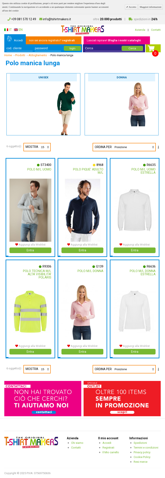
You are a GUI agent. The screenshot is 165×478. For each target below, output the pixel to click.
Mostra (38, 147)
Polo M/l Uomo (39, 169)
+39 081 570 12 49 (22, 19)
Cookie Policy (142, 456)
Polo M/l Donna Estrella (143, 272)
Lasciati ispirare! (114, 40)
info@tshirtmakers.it (55, 19)
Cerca (132, 48)
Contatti (156, 29)
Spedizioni (140, 442)
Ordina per (103, 147)
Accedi (18, 40)
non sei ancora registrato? (52, 40)
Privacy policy (142, 452)
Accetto (132, 7)
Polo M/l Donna (90, 271)
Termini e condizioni (146, 447)
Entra (30, 250)
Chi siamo (77, 442)
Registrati (108, 447)
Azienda (140, 29)
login (72, 48)
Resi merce (140, 461)
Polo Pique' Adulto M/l (88, 171)
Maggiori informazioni (150, 7)
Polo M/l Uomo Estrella (143, 171)
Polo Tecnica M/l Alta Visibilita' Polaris (37, 274)
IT (8, 30)
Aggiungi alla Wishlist (30, 244)
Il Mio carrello (110, 452)
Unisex (43, 77)
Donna (122, 77)
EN (18, 30)
